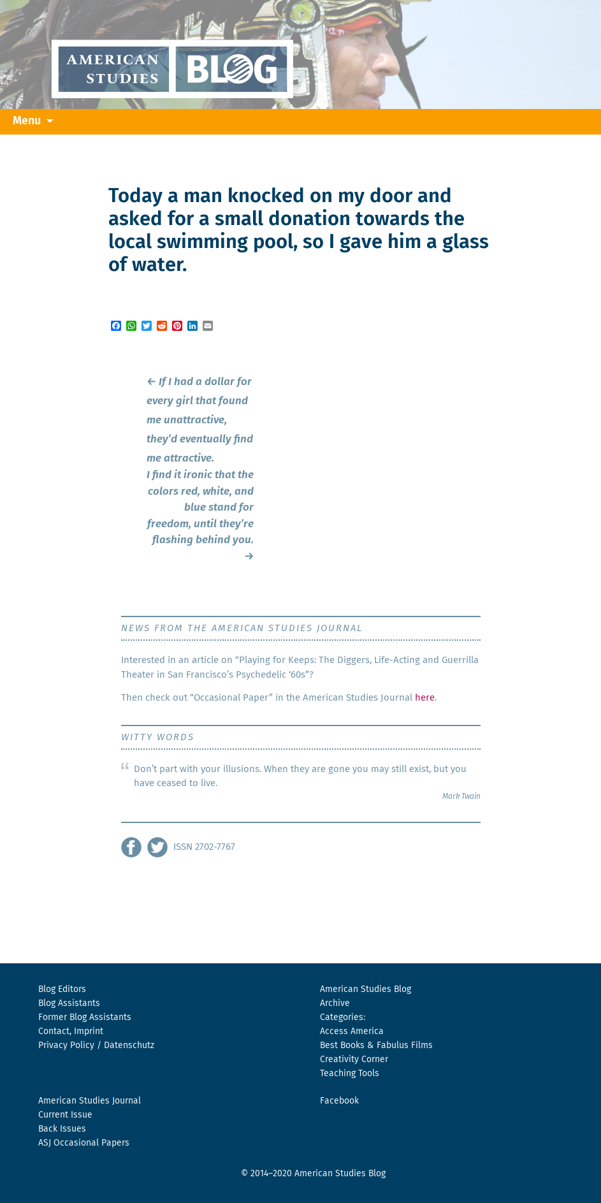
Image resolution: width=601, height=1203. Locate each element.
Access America (352, 1031)
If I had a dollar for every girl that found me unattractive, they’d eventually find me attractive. (200, 420)
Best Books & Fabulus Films (376, 1045)
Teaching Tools (349, 1073)
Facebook (339, 1101)
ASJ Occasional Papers (83, 1143)
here (425, 698)
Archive (335, 1003)
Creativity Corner (354, 1059)
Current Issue (65, 1115)
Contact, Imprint (70, 1031)
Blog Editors (62, 989)
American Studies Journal (89, 1101)
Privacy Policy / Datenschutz (96, 1045)
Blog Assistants (69, 1003)
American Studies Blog (365, 989)
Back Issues (62, 1129)
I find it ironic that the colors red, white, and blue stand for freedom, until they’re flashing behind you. (200, 516)
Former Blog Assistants (84, 1017)
